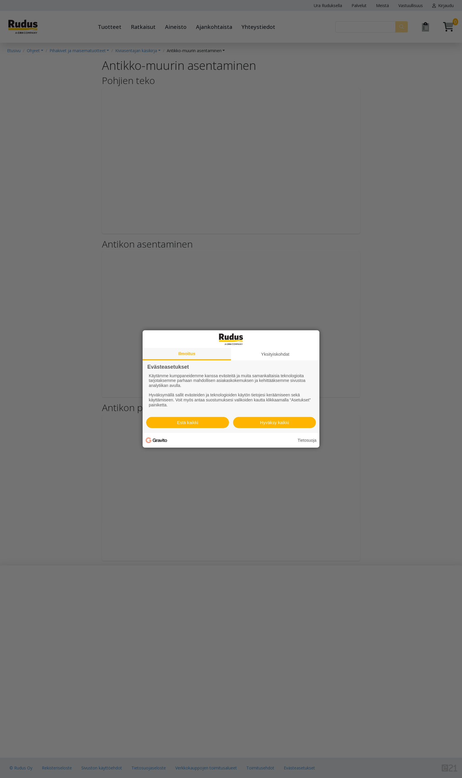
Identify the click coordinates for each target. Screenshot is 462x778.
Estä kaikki (187, 422)
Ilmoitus (186, 353)
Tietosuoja (307, 440)
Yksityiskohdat (275, 354)
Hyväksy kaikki (274, 422)
